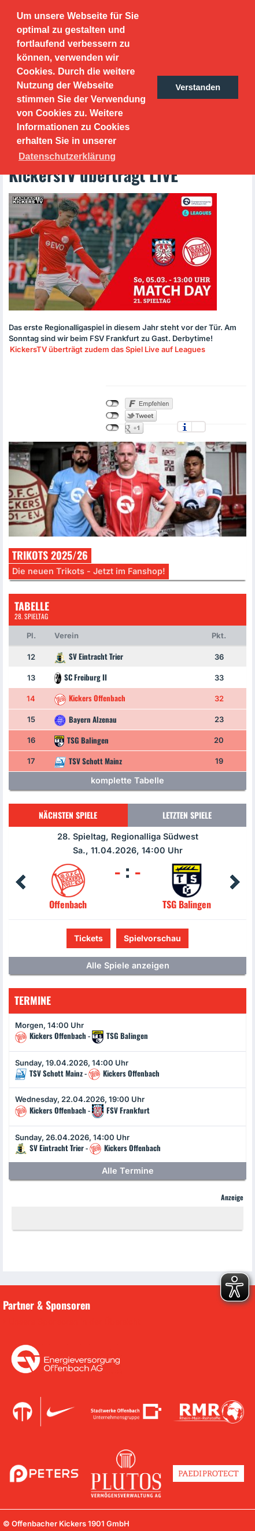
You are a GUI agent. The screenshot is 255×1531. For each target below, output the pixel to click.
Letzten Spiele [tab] (187, 815)
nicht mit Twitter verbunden (112, 415)
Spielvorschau (152, 938)
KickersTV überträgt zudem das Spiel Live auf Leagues (107, 349)
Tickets (88, 938)
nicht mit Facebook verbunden (112, 403)
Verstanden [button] (197, 87)
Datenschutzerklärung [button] (67, 156)
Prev (20, 882)
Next (234, 882)
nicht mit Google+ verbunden (112, 427)
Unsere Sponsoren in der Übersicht (75, 1321)
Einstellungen (198, 426)
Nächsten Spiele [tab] (68, 815)
